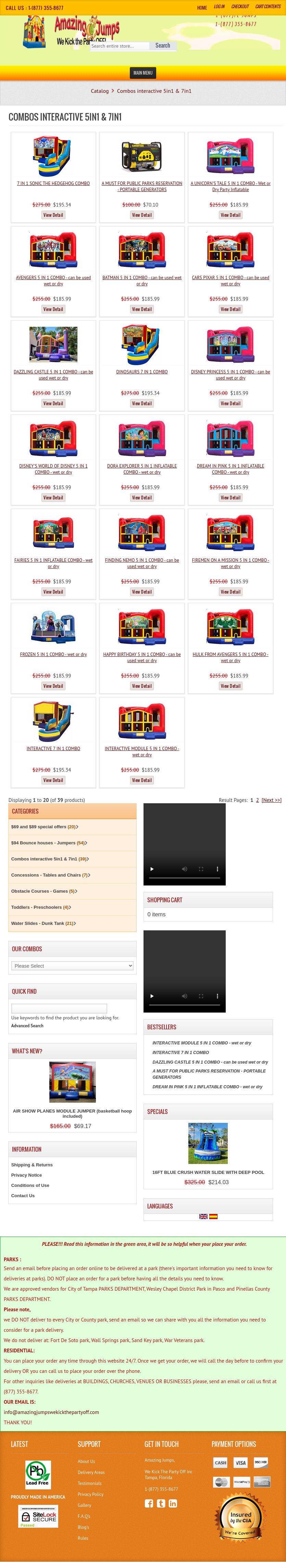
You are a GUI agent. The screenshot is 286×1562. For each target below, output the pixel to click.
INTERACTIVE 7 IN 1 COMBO (53, 749)
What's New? (27, 1051)
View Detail (53, 215)
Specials (157, 1111)
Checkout (239, 6)
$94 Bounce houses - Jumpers (48, 842)
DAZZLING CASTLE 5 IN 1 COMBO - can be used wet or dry (53, 375)
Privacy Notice (26, 1175)
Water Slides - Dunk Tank (42, 923)
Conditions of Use (30, 1185)
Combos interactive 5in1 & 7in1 (154, 90)
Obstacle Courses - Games (43, 891)
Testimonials (89, 1483)
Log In (219, 6)
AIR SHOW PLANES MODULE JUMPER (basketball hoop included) (72, 1113)
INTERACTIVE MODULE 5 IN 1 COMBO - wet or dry (142, 752)
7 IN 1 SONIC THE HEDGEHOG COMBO (53, 183)
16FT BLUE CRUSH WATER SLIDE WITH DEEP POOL (208, 1172)
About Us (86, 1461)
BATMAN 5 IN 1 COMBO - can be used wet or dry (142, 281)
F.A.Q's (84, 1516)
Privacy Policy (90, 1494)
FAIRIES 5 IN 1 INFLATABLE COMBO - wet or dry (53, 563)
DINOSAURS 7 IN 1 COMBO (142, 372)
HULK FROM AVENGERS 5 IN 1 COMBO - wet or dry (231, 658)
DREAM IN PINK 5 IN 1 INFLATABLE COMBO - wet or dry (230, 469)
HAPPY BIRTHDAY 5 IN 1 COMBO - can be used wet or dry (142, 658)
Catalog (100, 90)
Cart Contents (267, 6)
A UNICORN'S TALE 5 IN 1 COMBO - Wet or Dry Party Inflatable (231, 187)
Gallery (84, 1505)
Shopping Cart (164, 900)
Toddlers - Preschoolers (40, 907)
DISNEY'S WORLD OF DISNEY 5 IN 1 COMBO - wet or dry (53, 469)
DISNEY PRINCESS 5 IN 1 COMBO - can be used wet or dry (230, 375)
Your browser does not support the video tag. (185, 844)
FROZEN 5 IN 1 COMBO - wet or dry (53, 654)
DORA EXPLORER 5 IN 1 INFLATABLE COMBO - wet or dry (142, 469)
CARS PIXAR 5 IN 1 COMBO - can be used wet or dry (230, 281)
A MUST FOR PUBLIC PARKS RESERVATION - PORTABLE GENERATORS (142, 187)
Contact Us (23, 1195)
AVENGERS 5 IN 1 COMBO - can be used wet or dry (53, 281)
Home (202, 8)
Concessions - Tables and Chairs (49, 875)
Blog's (83, 1527)
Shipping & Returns (32, 1164)
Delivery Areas (91, 1472)
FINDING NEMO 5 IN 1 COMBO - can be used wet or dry (142, 563)
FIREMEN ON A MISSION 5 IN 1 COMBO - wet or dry (230, 563)
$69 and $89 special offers (43, 826)
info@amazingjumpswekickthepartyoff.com (51, 1412)
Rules (83, 1538)
